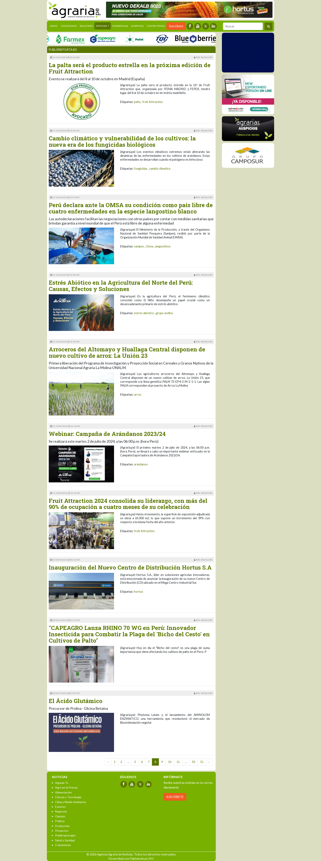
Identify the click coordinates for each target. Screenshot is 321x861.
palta (137, 102)
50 (193, 762)
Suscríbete (176, 26)
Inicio (54, 25)
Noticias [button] (101, 25)
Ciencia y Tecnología (68, 797)
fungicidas (140, 168)
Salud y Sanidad (65, 840)
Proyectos (61, 830)
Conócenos (69, 25)
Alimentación (63, 792)
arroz (137, 394)
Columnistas (63, 845)
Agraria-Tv (61, 782)
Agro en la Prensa (66, 787)
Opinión (60, 816)
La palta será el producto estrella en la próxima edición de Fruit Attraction (129, 68)
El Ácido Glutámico (75, 701)
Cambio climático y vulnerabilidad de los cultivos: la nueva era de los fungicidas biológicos (122, 141)
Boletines (86, 25)
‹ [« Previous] (108, 762)
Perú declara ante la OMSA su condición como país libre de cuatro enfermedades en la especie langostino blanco (131, 208)
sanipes (139, 246)
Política (59, 821)
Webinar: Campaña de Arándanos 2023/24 (107, 434)
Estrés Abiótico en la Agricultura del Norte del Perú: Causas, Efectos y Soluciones (121, 286)
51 (201, 762)
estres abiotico (144, 313)
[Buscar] (243, 26)
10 (169, 762)
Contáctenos (156, 25)
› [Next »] (209, 762)
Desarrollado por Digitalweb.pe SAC (131, 858)
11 (178, 762)
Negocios (61, 811)
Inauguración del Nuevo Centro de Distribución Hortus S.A (130, 567)
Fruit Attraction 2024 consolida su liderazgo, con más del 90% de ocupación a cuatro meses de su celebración (128, 504)
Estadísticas (120, 25)
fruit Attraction (152, 102)
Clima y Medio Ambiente (70, 802)
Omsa (149, 246)
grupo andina (164, 313)
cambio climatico (160, 168)
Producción (62, 826)
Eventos (60, 806)
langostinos (163, 246)
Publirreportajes (65, 835)
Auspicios (137, 25)
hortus (138, 591)
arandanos (141, 464)
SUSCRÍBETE (175, 797)
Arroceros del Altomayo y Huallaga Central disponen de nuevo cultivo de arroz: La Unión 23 (127, 352)
